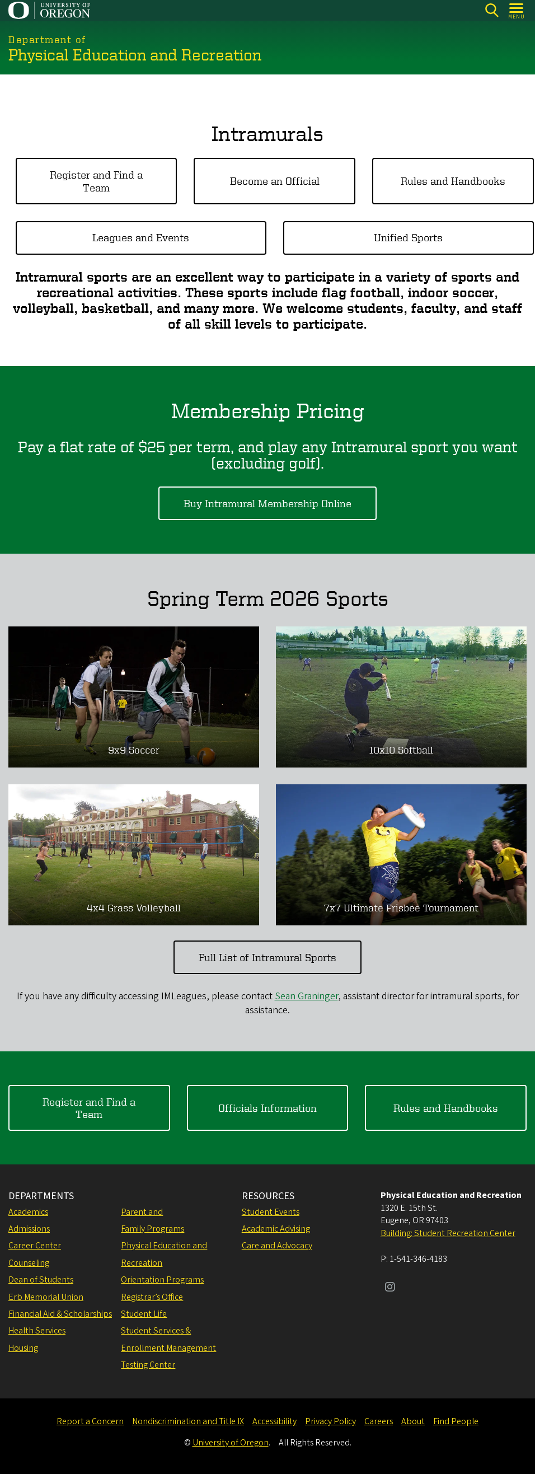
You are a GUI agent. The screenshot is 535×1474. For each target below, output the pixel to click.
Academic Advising (276, 1229)
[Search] (492, 10)
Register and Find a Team (96, 181)
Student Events (270, 1212)
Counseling (28, 1263)
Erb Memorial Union (45, 1297)
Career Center (34, 1245)
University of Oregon (231, 1442)
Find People (455, 1421)
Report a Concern (90, 1421)
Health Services (36, 1331)
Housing (23, 1348)
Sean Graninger (306, 996)
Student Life (144, 1314)
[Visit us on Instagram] (390, 1288)
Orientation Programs (162, 1280)
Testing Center (148, 1365)
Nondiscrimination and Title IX (188, 1421)
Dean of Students (40, 1280)
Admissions (29, 1229)
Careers (378, 1421)
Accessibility (274, 1421)
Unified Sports (408, 237)
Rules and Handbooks (453, 180)
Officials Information (267, 1107)
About (413, 1421)
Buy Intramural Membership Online (267, 503)
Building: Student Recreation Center (448, 1233)
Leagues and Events (140, 237)
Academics (28, 1212)
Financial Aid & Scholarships (60, 1314)
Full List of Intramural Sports (267, 957)
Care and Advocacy (277, 1245)
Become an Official (275, 180)
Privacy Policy (330, 1421)
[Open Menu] (517, 10)
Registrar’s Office (152, 1297)
